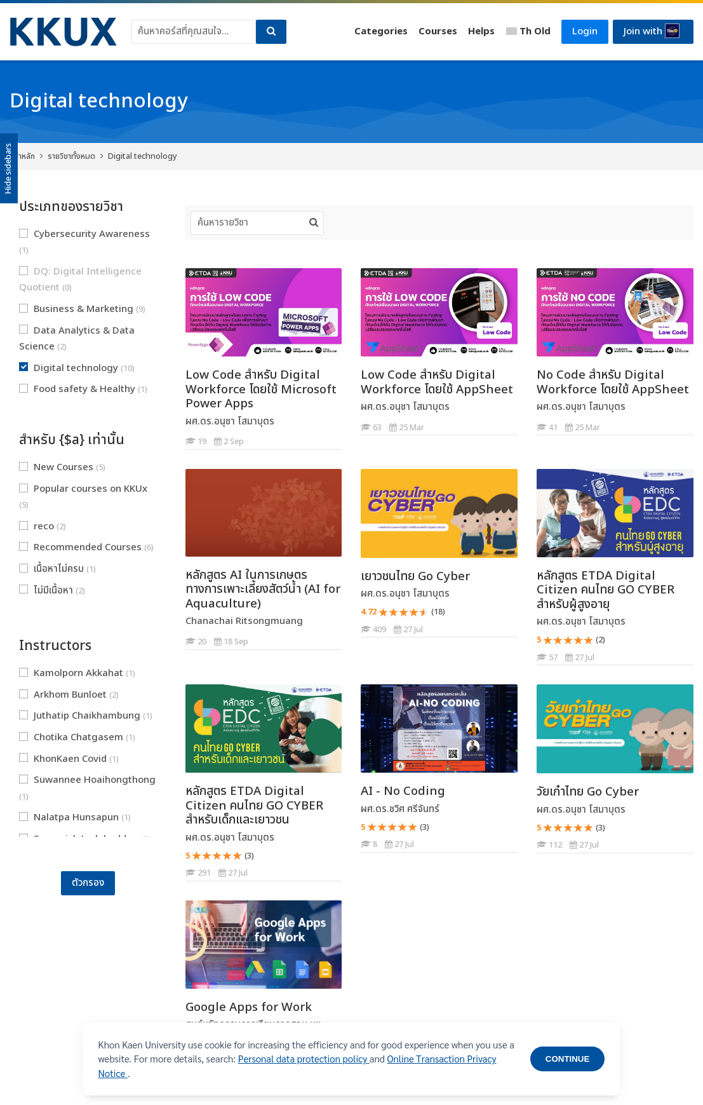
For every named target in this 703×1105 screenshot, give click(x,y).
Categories (381, 31)
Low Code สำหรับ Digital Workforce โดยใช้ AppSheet (437, 382)
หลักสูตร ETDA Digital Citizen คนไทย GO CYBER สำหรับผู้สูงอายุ (605, 590)
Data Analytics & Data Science (77, 339)
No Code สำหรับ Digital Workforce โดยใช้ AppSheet (613, 382)
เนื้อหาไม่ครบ (57, 569)
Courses (437, 31)
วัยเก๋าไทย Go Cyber (588, 792)
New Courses (62, 467)
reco (42, 526)
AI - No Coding (403, 791)
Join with (652, 31)
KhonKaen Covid (69, 759)
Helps (481, 31)
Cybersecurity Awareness (84, 242)
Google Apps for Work (248, 1007)
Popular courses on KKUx (83, 497)
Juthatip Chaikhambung (85, 715)
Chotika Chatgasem (77, 737)
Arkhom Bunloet (69, 695)
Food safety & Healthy (83, 389)
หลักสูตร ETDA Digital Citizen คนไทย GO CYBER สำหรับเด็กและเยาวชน (254, 805)
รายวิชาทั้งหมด (71, 156)
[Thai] (528, 32)
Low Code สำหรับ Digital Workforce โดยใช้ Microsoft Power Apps (261, 389)
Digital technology (142, 156)
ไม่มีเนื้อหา (52, 590)
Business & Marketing (82, 309)
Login (585, 31)
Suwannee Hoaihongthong (87, 788)
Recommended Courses (86, 547)
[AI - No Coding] (360, 852)
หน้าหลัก (22, 156)
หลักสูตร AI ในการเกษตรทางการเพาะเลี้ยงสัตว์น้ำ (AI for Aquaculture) (262, 589)
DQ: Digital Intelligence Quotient (80, 279)
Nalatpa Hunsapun (75, 817)
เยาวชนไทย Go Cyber (415, 576)
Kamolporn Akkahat (77, 673)
